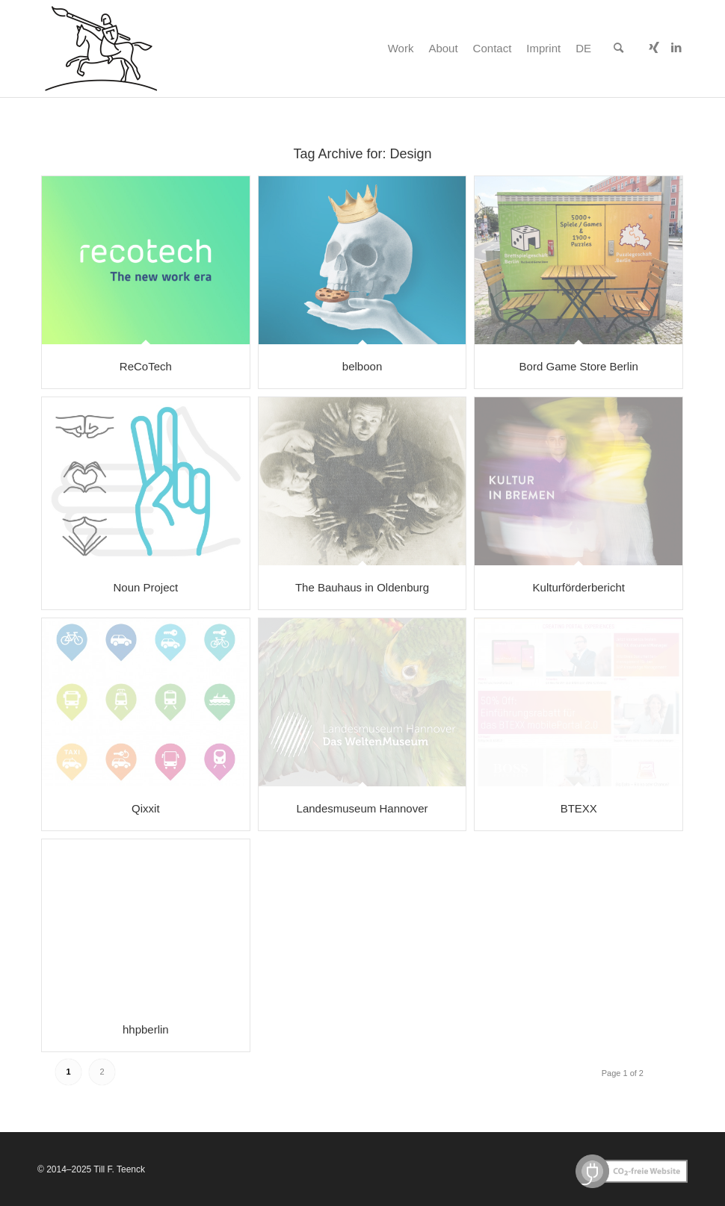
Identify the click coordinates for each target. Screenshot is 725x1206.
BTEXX (579, 808)
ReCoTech (146, 366)
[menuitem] (401, 48)
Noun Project (145, 587)
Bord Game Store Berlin (578, 366)
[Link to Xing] (654, 48)
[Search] (618, 48)
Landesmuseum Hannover (362, 808)
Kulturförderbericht (579, 587)
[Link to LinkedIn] (676, 48)
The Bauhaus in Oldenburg (362, 587)
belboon (362, 366)
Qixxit (146, 808)
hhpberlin (146, 1029)
